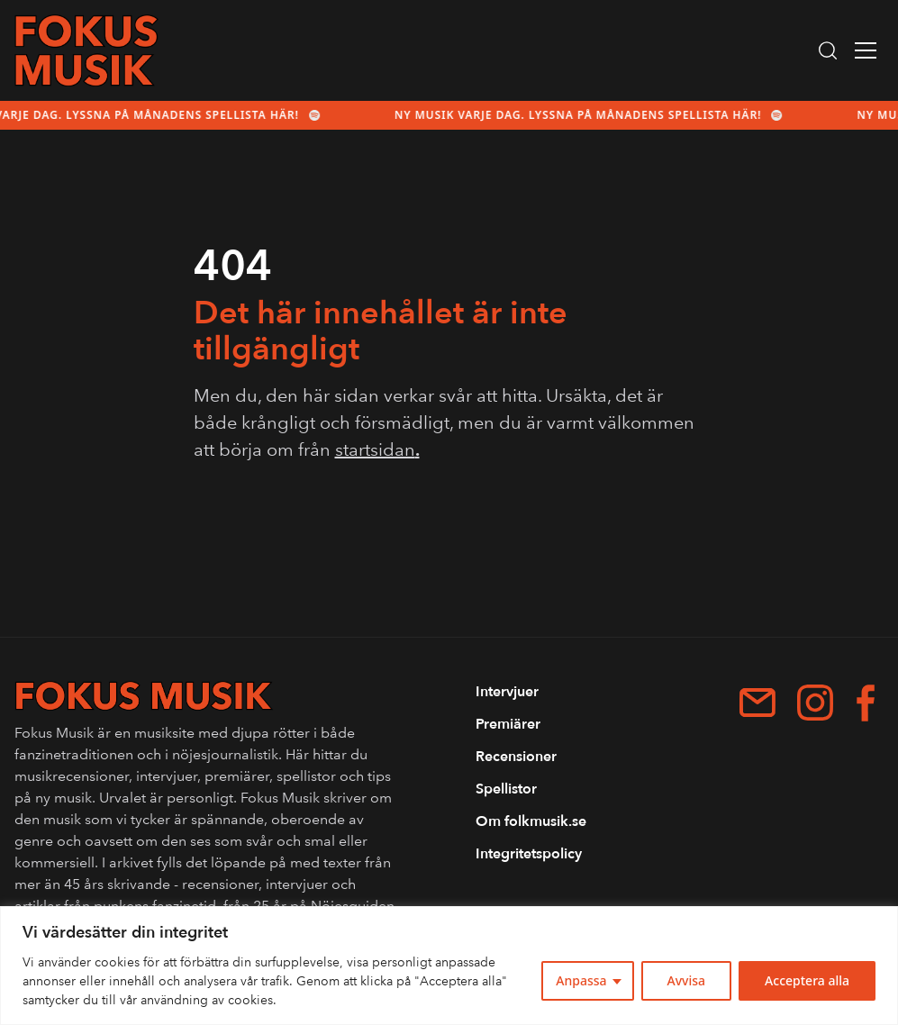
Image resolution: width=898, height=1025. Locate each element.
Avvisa (686, 980)
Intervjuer (507, 692)
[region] (449, 965)
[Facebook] (866, 703)
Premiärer (508, 724)
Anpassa (581, 980)
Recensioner (516, 756)
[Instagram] (815, 703)
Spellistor (506, 789)
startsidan (377, 449)
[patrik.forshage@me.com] (757, 702)
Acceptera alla (807, 980)
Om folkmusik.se (531, 821)
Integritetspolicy (529, 854)
